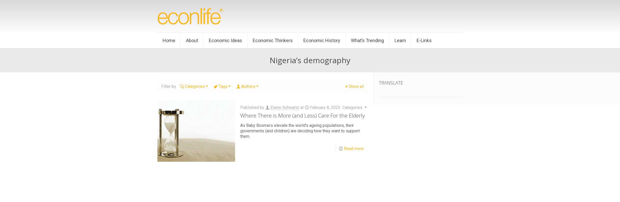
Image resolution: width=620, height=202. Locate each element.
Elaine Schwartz (284, 107)
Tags (223, 86)
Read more (354, 148)
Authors (247, 86)
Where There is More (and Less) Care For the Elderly (302, 115)
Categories (194, 86)
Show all (354, 86)
